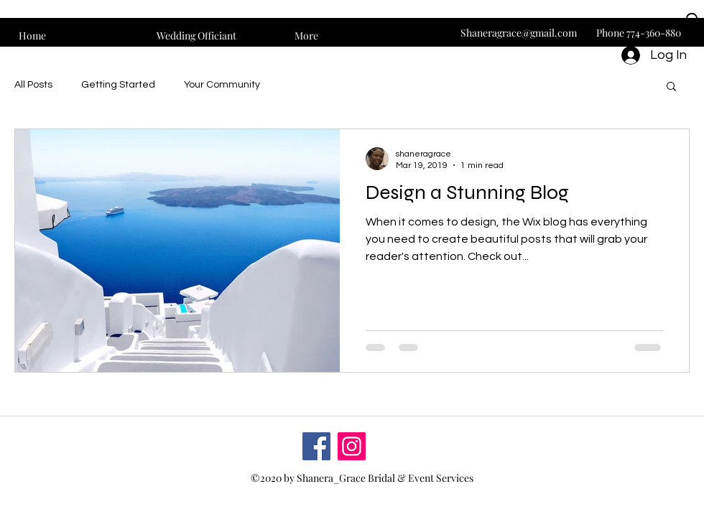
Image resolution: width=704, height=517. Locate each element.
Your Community (222, 85)
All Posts (33, 85)
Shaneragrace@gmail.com (518, 32)
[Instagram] (352, 446)
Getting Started (118, 85)
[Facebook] (316, 446)
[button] (692, 27)
